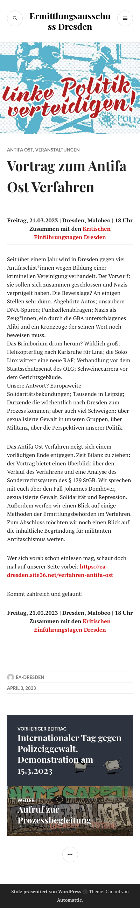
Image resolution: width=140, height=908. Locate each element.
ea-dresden (30, 677)
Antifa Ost (20, 150)
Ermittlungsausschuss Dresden (70, 21)
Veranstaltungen (57, 150)
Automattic (69, 900)
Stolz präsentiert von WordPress (46, 891)
